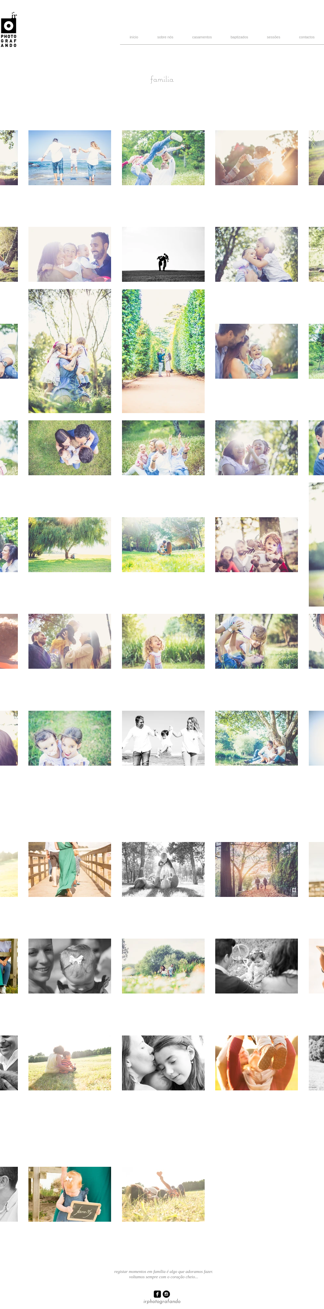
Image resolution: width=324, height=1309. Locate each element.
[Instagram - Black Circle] (166, 1294)
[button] (274, 39)
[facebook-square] (157, 1294)
